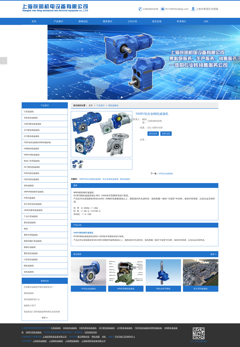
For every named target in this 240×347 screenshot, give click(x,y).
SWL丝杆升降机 (163, 289)
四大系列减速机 (201, 289)
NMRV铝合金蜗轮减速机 (90, 179)
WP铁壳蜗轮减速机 (125, 289)
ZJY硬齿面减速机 (31, 136)
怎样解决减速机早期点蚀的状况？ (39, 287)
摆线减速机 (29, 293)
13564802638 (90, 332)
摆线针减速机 (30, 247)
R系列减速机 (29, 198)
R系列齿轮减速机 (31, 173)
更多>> (213, 254)
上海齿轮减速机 (40, 341)
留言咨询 (153, 133)
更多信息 (166, 133)
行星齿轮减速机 (31, 259)
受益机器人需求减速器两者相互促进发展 (42, 312)
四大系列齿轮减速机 (33, 204)
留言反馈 (157, 21)
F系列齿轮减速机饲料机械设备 (37, 142)
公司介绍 (132, 21)
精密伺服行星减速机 (33, 241)
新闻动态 (83, 21)
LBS (206, 21)
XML (104, 337)
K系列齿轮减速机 (31, 179)
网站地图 (96, 337)
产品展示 (58, 21)
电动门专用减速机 (32, 161)
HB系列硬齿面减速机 (33, 210)
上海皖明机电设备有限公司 (55, 337)
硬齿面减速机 (30, 222)
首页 (34, 21)
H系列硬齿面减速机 (32, 124)
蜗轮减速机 (113, 105)
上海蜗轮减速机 (56, 341)
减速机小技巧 (30, 305)
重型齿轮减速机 (31, 253)
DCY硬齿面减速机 (32, 167)
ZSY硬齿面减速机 (32, 130)
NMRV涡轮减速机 (32, 155)
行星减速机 (29, 111)
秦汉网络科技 (84, 337)
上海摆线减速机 (72, 341)
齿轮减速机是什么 (32, 299)
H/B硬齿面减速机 (31, 148)
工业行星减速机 (31, 216)
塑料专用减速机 (31, 235)
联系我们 (181, 21)
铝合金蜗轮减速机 (111, 179)
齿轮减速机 (29, 185)
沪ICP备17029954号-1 (125, 337)
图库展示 (107, 21)
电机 (26, 229)
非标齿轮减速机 (31, 118)
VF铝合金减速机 (165, 173)
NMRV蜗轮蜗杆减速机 (34, 192)
